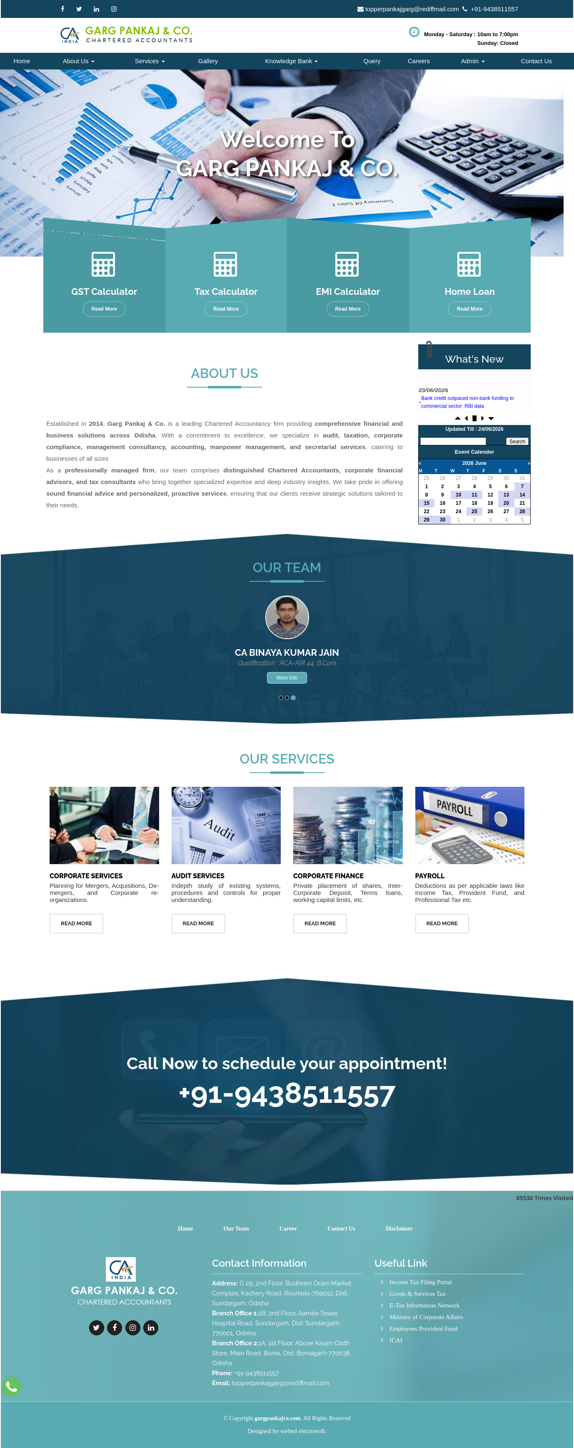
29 (490, 478)
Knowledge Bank (291, 60)
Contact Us (536, 60)
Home (21, 60)
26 (442, 478)
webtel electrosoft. (303, 1431)
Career (288, 1229)
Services (150, 60)
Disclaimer (399, 1229)
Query (372, 60)
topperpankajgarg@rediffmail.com (412, 8)
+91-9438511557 (494, 8)
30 (506, 478)
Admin (473, 60)
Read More (104, 309)
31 (522, 478)
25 (426, 478)
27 (458, 478)
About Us (79, 60)
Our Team (236, 1229)
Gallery (208, 60)
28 (474, 478)
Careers (419, 60)
